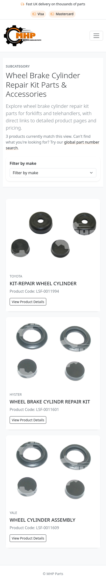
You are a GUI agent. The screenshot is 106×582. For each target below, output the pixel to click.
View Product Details (28, 301)
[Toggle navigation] (96, 36)
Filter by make (23, 163)
